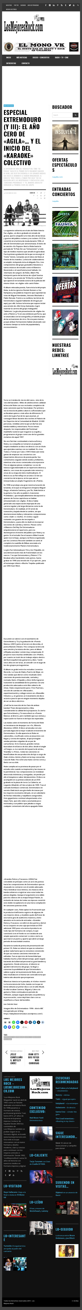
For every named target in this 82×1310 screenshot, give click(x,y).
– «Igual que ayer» (66, 1099)
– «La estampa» (67, 1103)
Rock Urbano (7, 1039)
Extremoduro (20, 1037)
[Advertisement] (41, 85)
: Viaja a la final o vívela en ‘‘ (15, 1195)
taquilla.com (57, 177)
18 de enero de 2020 (10, 193)
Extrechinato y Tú (9, 1037)
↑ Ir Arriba (74, 1301)
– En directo (65, 1107)
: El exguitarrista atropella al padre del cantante (14, 1248)
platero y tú (28, 1037)
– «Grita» (63, 1095)
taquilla (55, 201)
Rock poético (36, 1037)
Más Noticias (8, 105)
